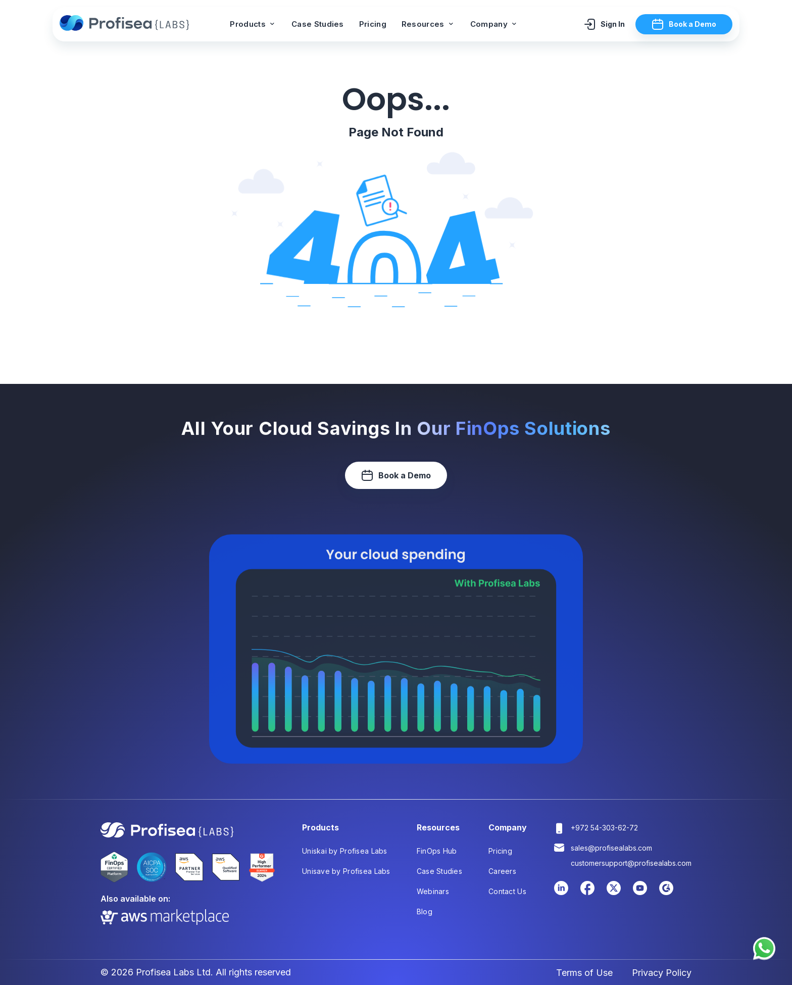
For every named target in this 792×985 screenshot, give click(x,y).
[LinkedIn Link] (561, 893)
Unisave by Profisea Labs (346, 871)
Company (494, 24)
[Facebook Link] (587, 893)
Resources (428, 24)
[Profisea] (125, 24)
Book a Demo (684, 24)
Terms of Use (584, 972)
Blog (424, 911)
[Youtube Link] (640, 893)
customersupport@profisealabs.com (631, 863)
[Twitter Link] (614, 893)
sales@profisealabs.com (611, 848)
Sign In (604, 24)
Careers (502, 871)
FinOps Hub (437, 851)
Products (253, 24)
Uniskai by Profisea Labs (344, 851)
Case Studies (317, 24)
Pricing (372, 24)
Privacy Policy (661, 972)
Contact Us (507, 891)
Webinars (433, 891)
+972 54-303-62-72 (604, 827)
